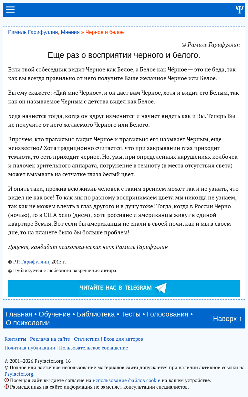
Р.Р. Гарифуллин (31, 261)
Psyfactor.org (19, 373)
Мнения (70, 32)
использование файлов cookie (126, 380)
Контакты (15, 339)
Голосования (168, 314)
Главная (19, 314)
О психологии (28, 323)
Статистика (87, 339)
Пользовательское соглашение (93, 347)
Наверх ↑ (227, 319)
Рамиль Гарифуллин (33, 32)
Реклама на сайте (50, 339)
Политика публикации (30, 347)
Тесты (130, 314)
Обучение (55, 314)
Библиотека (96, 314)
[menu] (10, 12)
